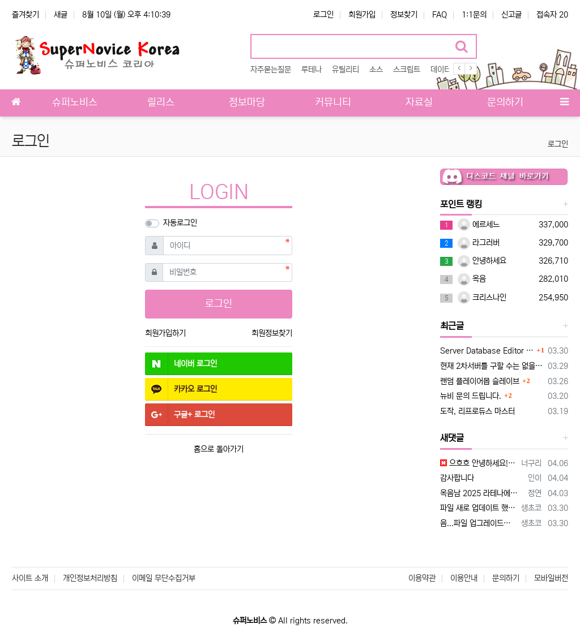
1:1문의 (474, 14)
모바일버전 (551, 578)
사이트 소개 (30, 578)
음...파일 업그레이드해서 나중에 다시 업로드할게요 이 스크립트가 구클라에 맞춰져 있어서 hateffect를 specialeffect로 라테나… (478, 523)
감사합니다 (457, 478)
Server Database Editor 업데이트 (487, 350)
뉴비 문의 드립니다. (470, 396)
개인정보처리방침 (90, 578)
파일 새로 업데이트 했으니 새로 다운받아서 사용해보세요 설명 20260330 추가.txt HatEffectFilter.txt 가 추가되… (478, 508)
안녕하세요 (482, 260)
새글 (60, 14)
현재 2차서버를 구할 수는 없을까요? (492, 366)
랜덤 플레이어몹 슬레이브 (479, 381)
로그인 (323, 14)
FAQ (439, 14)
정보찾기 (403, 14)
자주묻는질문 (270, 69)
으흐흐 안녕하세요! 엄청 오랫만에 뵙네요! (478, 463)
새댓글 (452, 438)
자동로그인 (180, 222)
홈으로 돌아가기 (219, 449)
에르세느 (479, 224)
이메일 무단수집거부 (163, 578)
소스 (376, 69)
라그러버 (479, 242)
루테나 (311, 69)
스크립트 (406, 69)
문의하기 (505, 578)
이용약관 (422, 578)
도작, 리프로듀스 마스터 (477, 411)
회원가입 (362, 14)
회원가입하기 (165, 333)
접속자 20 (552, 14)
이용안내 (463, 578)
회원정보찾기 (271, 333)
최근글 (452, 326)
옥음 (472, 278)
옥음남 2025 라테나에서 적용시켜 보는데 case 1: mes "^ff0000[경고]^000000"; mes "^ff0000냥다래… (482, 493)
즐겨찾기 (25, 14)
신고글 (511, 14)
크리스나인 (482, 297)
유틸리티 (345, 69)
